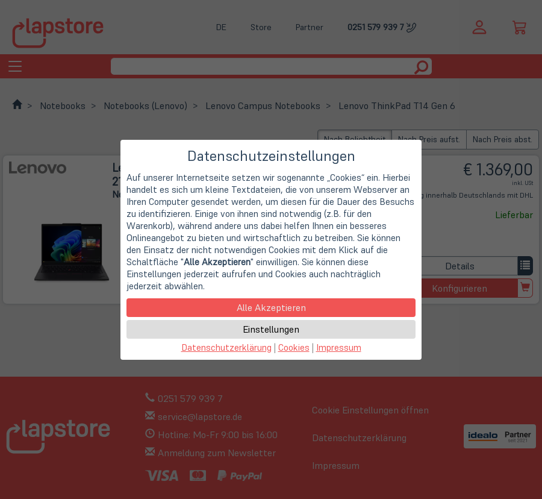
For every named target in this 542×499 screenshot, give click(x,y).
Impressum (338, 347)
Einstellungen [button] (271, 329)
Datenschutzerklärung (226, 347)
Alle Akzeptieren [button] (271, 307)
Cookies (294, 347)
